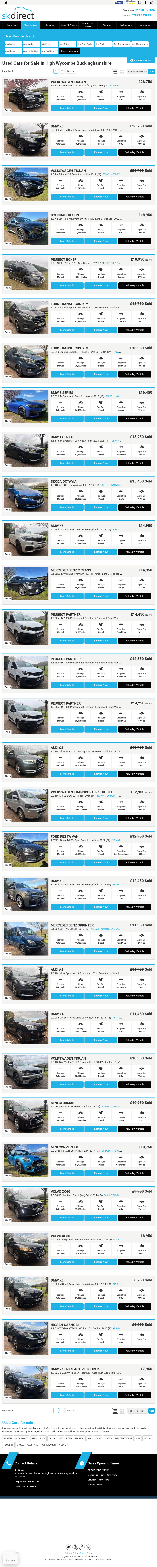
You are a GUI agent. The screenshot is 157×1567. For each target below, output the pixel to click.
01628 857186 (145, 10)
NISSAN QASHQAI (65, 1325)
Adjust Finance (143, 60)
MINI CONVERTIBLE (65, 1147)
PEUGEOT (8, 1445)
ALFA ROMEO (21, 1438)
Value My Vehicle (69, 25)
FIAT (60, 1438)
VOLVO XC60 (60, 1191)
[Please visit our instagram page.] (140, 2)
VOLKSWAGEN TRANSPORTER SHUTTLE (82, 792)
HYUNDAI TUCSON (65, 215)
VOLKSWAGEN (48, 1445)
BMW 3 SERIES (62, 393)
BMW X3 (57, 126)
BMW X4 (57, 1014)
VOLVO (62, 1445)
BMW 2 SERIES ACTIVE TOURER (75, 1369)
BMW (42, 1438)
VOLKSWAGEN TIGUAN (68, 82)
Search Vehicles (69, 51)
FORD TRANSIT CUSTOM (69, 304)
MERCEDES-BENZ (123, 1438)
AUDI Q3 (57, 748)
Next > (70, 71)
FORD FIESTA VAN (64, 836)
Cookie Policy (86, 1553)
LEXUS (98, 1438)
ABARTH (8, 1438)
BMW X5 (57, 526)
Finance (50, 25)
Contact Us (145, 25)
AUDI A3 (57, 970)
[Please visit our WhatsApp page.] (152, 2)
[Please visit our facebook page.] (146, 2)
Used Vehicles (30, 25)
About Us (107, 25)
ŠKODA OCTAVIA (64, 481)
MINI (138, 1438)
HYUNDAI (79, 1438)
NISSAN (147, 1438)
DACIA (52, 1438)
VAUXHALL (32, 1445)
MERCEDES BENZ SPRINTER (72, 925)
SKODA (20, 1445)
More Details (67, 108)
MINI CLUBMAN (63, 1103)
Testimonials (126, 25)
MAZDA (108, 1438)
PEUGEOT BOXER (64, 259)
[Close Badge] (17, 1552)
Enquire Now (101, 108)
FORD (69, 1438)
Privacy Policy (71, 1553)
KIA (89, 1438)
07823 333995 (141, 15)
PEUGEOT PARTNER (66, 615)
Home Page (11, 25)
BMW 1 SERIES (62, 437)
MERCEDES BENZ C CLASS (71, 570)
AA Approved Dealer (88, 25)
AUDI (34, 1438)
